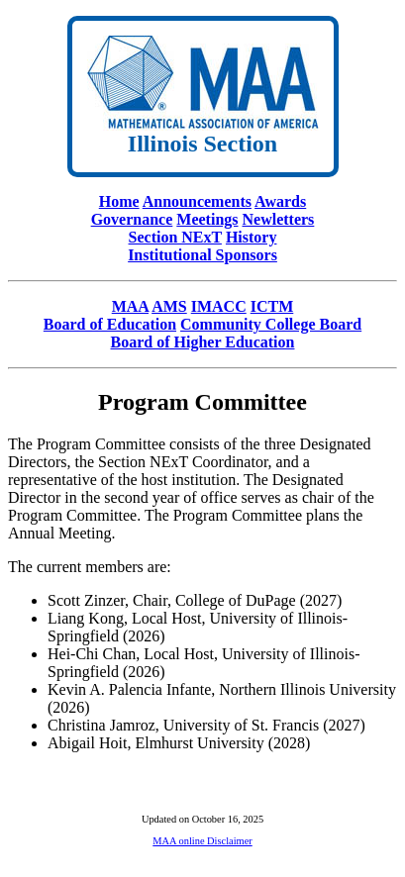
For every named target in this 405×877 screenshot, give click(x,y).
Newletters (279, 219)
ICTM (272, 306)
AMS (169, 306)
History (251, 237)
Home (119, 201)
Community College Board (270, 324)
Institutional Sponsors (202, 254)
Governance (132, 219)
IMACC (219, 306)
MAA (130, 306)
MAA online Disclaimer (202, 840)
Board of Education (110, 324)
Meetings (207, 219)
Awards (280, 201)
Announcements (197, 201)
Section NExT (175, 237)
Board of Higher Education (203, 342)
